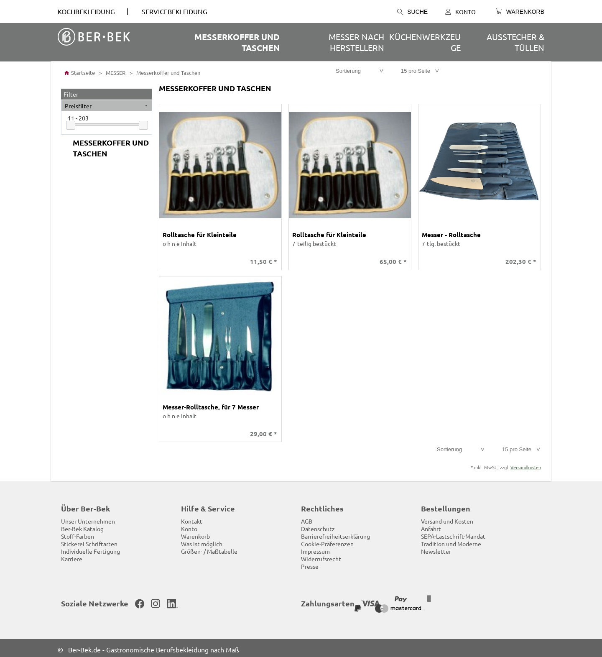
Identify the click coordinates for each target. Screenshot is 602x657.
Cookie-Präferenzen (327, 541)
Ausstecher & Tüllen (515, 42)
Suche (412, 12)
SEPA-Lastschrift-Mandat (453, 533)
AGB (306, 518)
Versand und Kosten (447, 518)
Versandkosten (525, 464)
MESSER (115, 72)
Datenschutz (318, 525)
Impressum (315, 548)
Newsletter (436, 548)
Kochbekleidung (86, 11)
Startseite (79, 72)
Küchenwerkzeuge (425, 42)
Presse (310, 563)
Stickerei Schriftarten (89, 541)
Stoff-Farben (77, 533)
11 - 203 (78, 118)
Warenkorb (195, 533)
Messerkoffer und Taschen (237, 42)
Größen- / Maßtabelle (209, 548)
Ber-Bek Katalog (82, 525)
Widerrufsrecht (321, 556)
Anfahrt (431, 525)
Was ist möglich (201, 541)
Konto (460, 12)
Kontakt (191, 518)
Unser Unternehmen (88, 518)
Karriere (71, 556)
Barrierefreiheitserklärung (335, 533)
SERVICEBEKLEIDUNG (174, 11)
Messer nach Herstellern (356, 42)
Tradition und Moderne (451, 541)
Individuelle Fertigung (90, 548)
